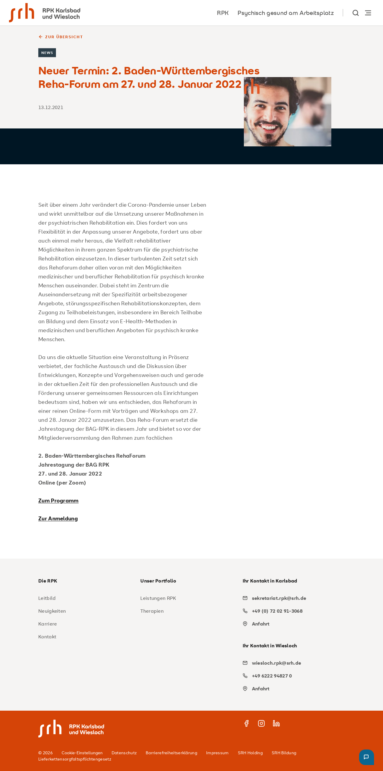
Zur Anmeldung (58, 518)
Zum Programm (58, 500)
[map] (291, 624)
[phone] (291, 611)
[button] (366, 757)
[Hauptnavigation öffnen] (368, 12)
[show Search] (356, 12)
